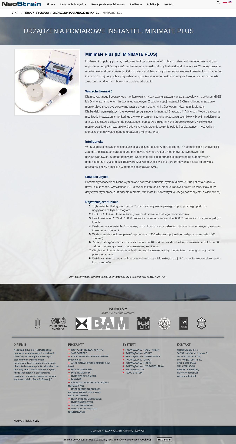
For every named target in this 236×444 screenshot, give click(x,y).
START (16, 12)
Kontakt (169, 4)
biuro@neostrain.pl (187, 372)
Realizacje (136, 4)
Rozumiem (164, 439)
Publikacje (153, 4)
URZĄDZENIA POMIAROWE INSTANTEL (76, 12)
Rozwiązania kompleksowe (108, 4)
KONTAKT (161, 276)
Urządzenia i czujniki (73, 4)
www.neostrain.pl (186, 376)
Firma (51, 4)
